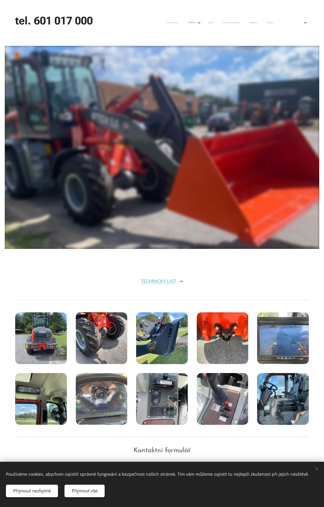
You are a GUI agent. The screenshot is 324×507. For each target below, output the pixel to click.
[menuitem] (224, 22)
